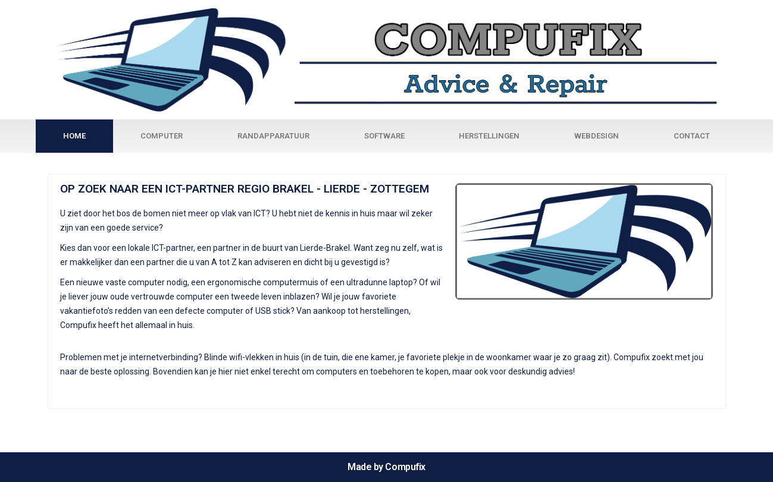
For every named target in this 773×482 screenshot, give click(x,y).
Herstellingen (489, 135)
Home (74, 135)
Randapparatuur (273, 135)
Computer (161, 135)
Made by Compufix (386, 466)
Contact (692, 135)
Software (384, 135)
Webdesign (596, 135)
